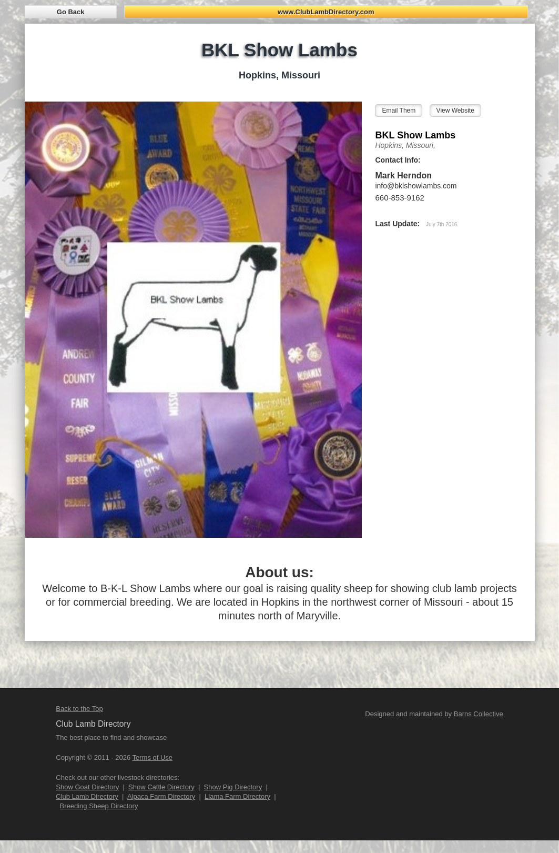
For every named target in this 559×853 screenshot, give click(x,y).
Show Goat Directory (87, 787)
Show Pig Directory (233, 787)
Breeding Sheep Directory (99, 806)
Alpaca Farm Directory (161, 796)
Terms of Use (153, 757)
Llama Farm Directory (237, 796)
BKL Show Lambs (415, 135)
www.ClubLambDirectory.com (326, 12)
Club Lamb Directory (87, 796)
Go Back (71, 12)
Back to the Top (79, 708)
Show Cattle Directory (161, 787)
